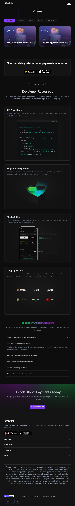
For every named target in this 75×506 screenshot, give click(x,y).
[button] (70, 440)
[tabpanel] (37, 37)
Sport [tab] (31, 20)
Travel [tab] (40, 20)
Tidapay (52, 496)
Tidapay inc (37, 496)
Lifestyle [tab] (21, 20)
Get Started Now (37, 407)
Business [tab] (9, 20)
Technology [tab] (51, 20)
